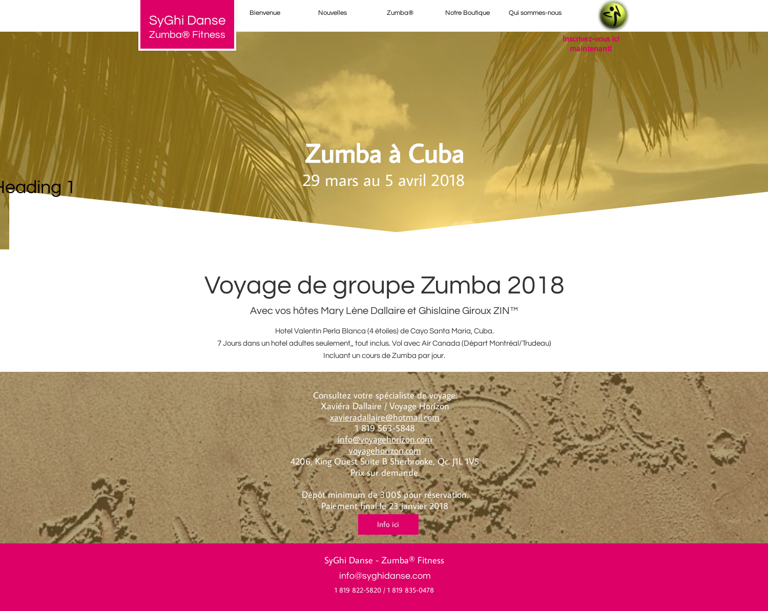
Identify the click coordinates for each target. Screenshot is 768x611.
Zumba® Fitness (187, 35)
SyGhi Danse (348, 560)
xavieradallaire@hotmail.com (385, 417)
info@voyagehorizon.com (385, 439)
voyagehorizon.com (385, 450)
